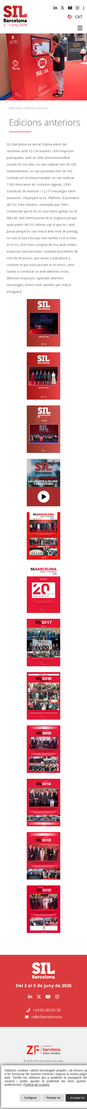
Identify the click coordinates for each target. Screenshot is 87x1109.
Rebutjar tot (53, 1097)
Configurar (30, 1097)
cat (75, 16)
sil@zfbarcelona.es (46, 1016)
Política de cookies (36, 1084)
